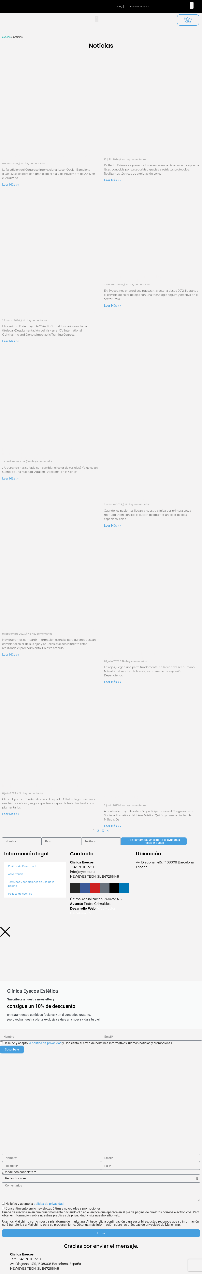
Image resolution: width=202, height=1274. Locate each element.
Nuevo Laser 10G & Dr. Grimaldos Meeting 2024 (145, 155)
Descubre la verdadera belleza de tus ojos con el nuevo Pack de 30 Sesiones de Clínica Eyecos (147, 498)
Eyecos (6, 37)
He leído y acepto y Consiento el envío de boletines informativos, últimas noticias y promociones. (88, 1043)
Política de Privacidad (22, 866)
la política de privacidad (45, 1043)
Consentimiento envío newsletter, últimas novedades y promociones (101, 1216)
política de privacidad (49, 1204)
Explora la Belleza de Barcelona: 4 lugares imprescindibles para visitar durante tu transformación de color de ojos (39, 453)
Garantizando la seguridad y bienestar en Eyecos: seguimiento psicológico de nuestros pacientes (148, 278)
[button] (192, 5)
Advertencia (15, 873)
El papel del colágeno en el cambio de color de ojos (48, 630)
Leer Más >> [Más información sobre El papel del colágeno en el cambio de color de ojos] (11, 655)
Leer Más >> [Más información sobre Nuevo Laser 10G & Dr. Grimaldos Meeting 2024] (112, 180)
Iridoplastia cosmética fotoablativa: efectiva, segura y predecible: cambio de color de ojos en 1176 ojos (49, 787)
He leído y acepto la (35, 1204)
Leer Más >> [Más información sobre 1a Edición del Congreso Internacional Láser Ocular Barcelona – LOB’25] (11, 184)
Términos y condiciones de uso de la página (31, 883)
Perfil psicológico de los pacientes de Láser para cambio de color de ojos (147, 655)
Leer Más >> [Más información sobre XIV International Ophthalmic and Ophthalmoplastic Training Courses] (11, 341)
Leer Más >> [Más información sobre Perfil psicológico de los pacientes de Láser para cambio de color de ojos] (112, 682)
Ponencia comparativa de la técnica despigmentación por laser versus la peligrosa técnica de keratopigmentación (146, 797)
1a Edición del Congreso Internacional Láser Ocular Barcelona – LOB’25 (47, 157)
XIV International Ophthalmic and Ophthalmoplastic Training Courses (49, 314)
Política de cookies (20, 893)
